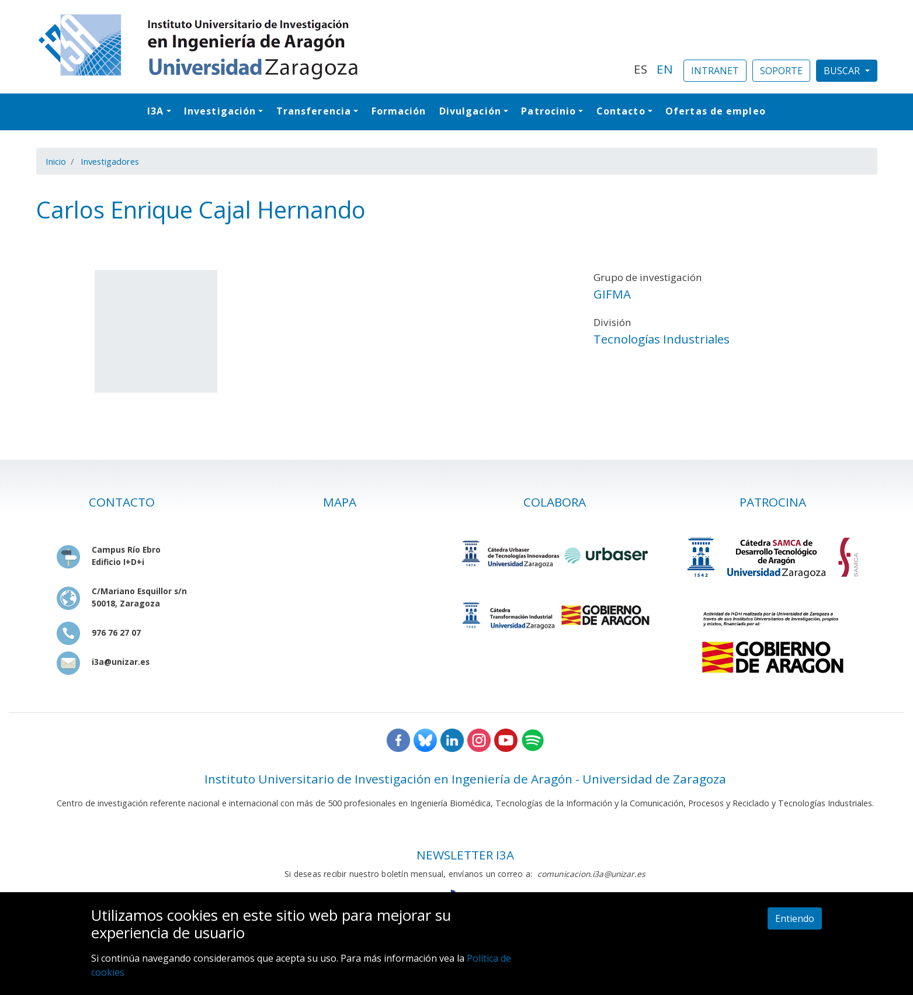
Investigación (220, 111)
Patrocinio (548, 111)
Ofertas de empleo (715, 111)
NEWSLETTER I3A (465, 855)
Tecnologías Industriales (661, 339)
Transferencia (313, 111)
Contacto (620, 111)
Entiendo (794, 918)
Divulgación (470, 111)
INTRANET (715, 70)
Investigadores (110, 161)
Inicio (56, 161)
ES (640, 69)
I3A (155, 111)
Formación (399, 111)
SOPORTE (781, 70)
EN (665, 69)
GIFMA (612, 294)
